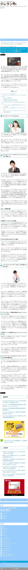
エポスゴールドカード (6, 550)
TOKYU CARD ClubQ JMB (7, 555)
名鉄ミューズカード (5, 544)
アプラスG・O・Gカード (6, 546)
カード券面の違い (7, 98)
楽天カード (4, 533)
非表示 (15, 91)
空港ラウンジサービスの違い (10, 99)
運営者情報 (4, 516)
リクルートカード (5, 541)
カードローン (4, 514)
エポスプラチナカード (6, 548)
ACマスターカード (5, 537)
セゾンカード (4, 530)
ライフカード (4, 535)
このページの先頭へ (15, 568)
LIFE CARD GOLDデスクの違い (10, 100)
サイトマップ (4, 561)
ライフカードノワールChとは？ (9, 93)
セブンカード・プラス (6, 539)
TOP (7, 42)
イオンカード (4, 532)
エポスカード (4, 552)
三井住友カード (5, 528)
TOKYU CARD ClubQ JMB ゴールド (8, 553)
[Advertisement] (14, 24)
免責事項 (3, 518)
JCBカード (4, 526)
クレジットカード (5, 513)
